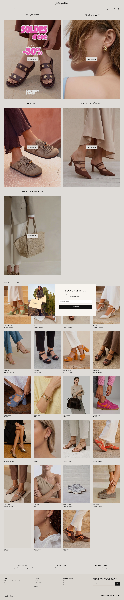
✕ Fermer (75, 311)
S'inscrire (76, 306)
